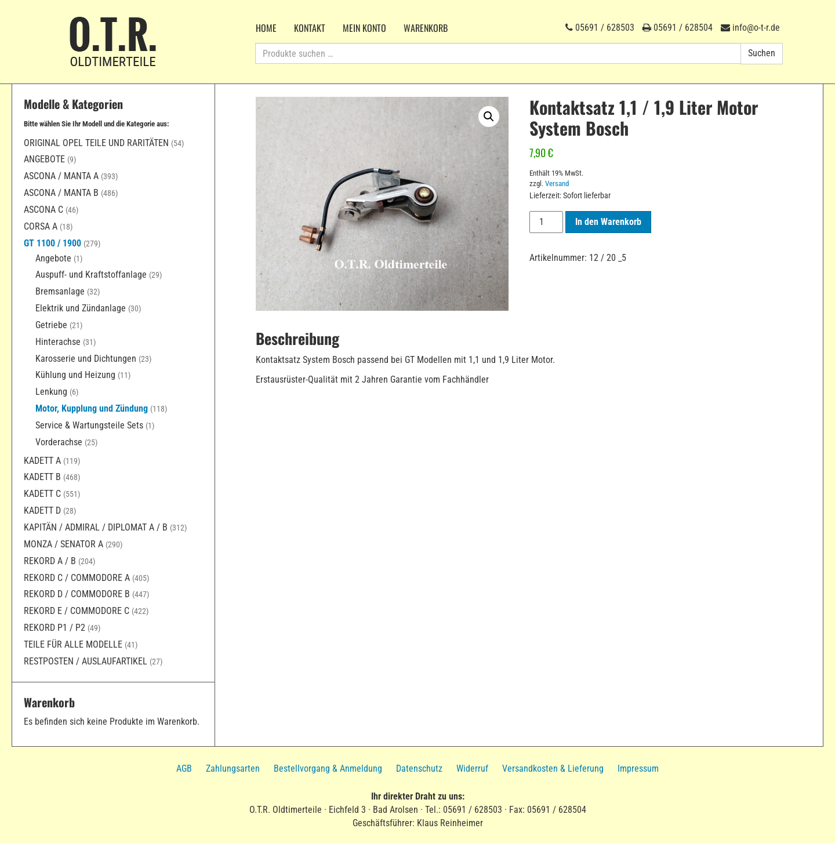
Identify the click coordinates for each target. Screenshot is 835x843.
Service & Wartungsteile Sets (89, 425)
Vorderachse (58, 442)
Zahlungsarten (233, 768)
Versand (557, 183)
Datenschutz (419, 768)
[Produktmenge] (546, 222)
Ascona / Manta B (61, 192)
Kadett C (42, 493)
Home (266, 28)
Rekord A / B (50, 560)
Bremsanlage (60, 291)
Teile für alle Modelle (73, 644)
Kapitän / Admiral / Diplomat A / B (96, 527)
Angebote (44, 159)
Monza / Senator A (63, 544)
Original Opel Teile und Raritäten (96, 142)
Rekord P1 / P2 (54, 627)
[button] (488, 116)
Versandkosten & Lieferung (553, 768)
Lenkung (51, 391)
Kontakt (309, 28)
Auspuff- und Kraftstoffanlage (91, 274)
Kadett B (42, 476)
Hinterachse (58, 341)
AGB (184, 768)
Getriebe (51, 324)
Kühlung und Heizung (75, 374)
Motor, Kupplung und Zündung (91, 408)
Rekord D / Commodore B (77, 593)
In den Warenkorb (608, 221)
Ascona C (43, 209)
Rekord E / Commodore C (76, 610)
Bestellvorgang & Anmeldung (328, 768)
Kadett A (42, 460)
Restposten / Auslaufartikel (85, 661)
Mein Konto (364, 28)
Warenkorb (426, 28)
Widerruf (472, 768)
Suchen (761, 53)
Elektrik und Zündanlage (80, 308)
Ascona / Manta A (61, 175)
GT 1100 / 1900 (52, 243)
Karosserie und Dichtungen (85, 358)
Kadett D (42, 510)
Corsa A (40, 226)
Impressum (638, 768)
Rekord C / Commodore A (77, 577)
